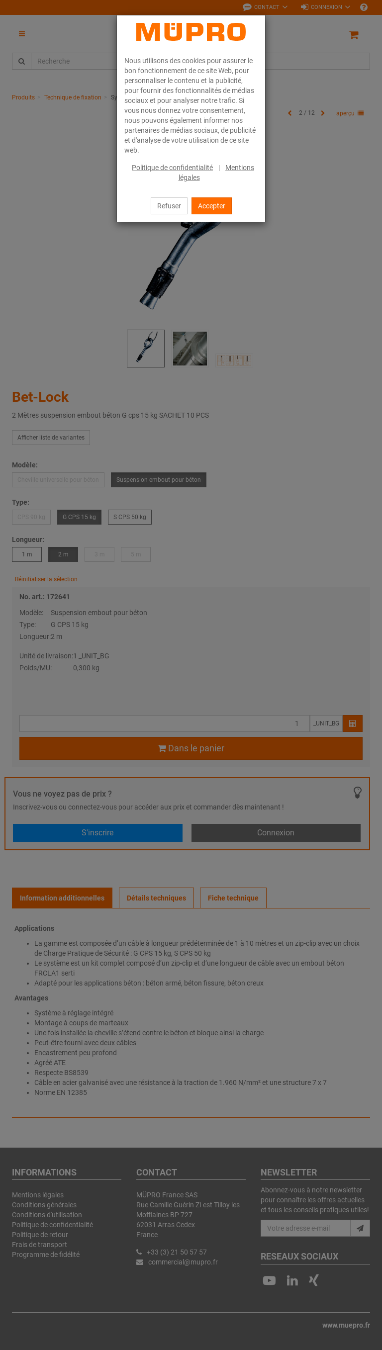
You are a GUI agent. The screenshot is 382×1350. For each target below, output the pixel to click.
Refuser (169, 206)
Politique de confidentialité (172, 168)
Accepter (211, 206)
